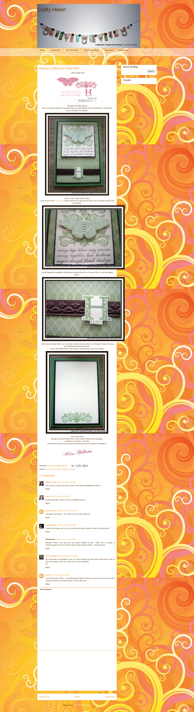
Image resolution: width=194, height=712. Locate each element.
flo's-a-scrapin (51, 556)
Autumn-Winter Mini (52, 469)
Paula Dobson (51, 525)
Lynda (47, 575)
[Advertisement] (77, 671)
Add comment (45, 589)
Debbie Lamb (50, 482)
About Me (109, 50)
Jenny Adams (50, 511)
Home (42, 50)
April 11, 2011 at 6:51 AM (66, 525)
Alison (48, 496)
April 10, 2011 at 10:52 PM (67, 511)
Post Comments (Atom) (82, 705)
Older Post (110, 697)
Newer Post (44, 697)
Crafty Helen (51, 9)
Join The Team (72, 50)
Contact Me (55, 50)
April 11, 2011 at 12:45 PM (65, 539)
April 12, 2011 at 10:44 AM (67, 556)
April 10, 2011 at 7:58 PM (66, 482)
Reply (47, 489)
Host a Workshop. (91, 50)
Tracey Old (59, 201)
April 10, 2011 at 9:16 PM (60, 496)
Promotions (124, 50)
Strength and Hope (68, 469)
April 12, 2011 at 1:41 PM (60, 575)
